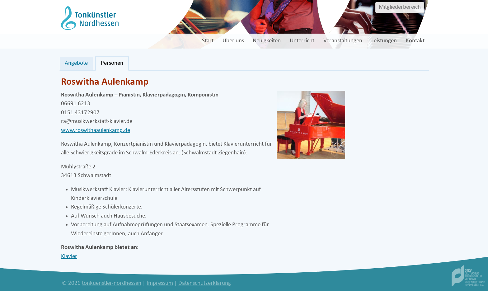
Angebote (76, 63)
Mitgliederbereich (400, 7)
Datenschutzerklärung (204, 283)
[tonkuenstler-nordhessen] (89, 18)
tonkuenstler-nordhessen (111, 283)
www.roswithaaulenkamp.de (95, 131)
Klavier (69, 257)
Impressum (160, 283)
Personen (112, 63)
